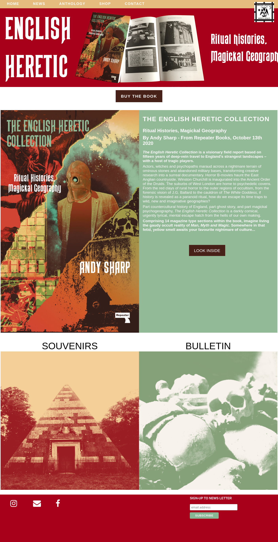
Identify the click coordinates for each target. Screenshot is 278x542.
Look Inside (207, 250)
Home (13, 4)
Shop (105, 4)
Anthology (72, 4)
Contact (135, 4)
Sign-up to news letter (211, 498)
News (39, 4)
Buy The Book (139, 96)
